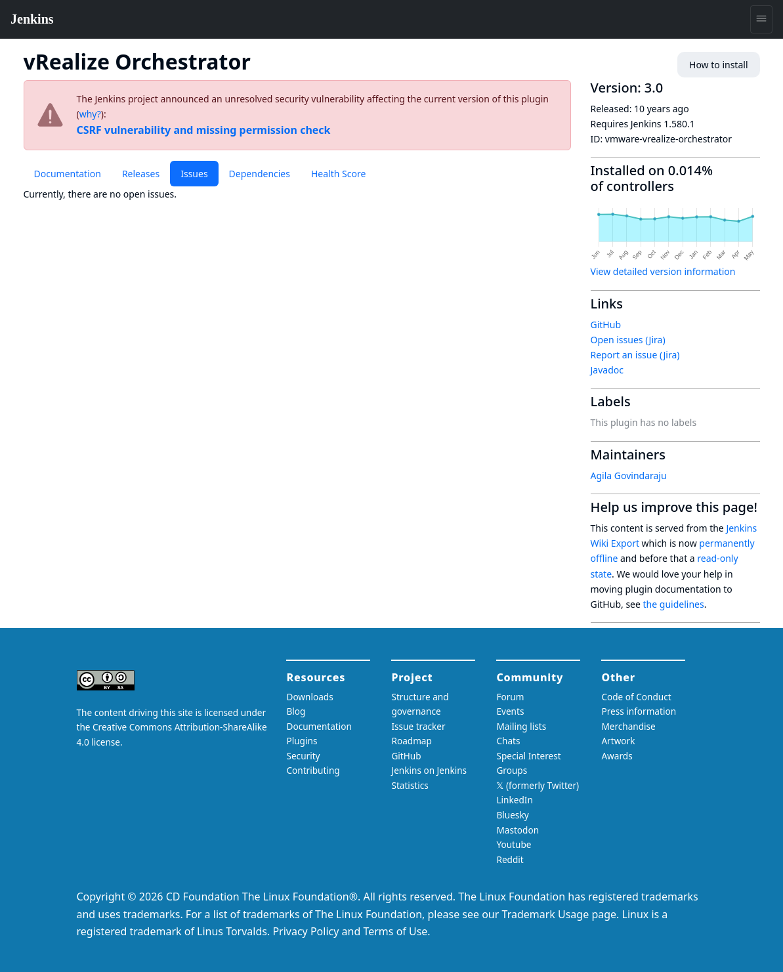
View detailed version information (663, 271)
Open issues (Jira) (628, 339)
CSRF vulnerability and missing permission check (204, 130)
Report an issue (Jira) (635, 355)
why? (90, 114)
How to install (718, 64)
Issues (193, 173)
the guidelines (673, 604)
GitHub (606, 324)
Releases (140, 173)
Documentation (67, 173)
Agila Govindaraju (629, 475)
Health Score (338, 173)
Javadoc (607, 370)
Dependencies (259, 173)
